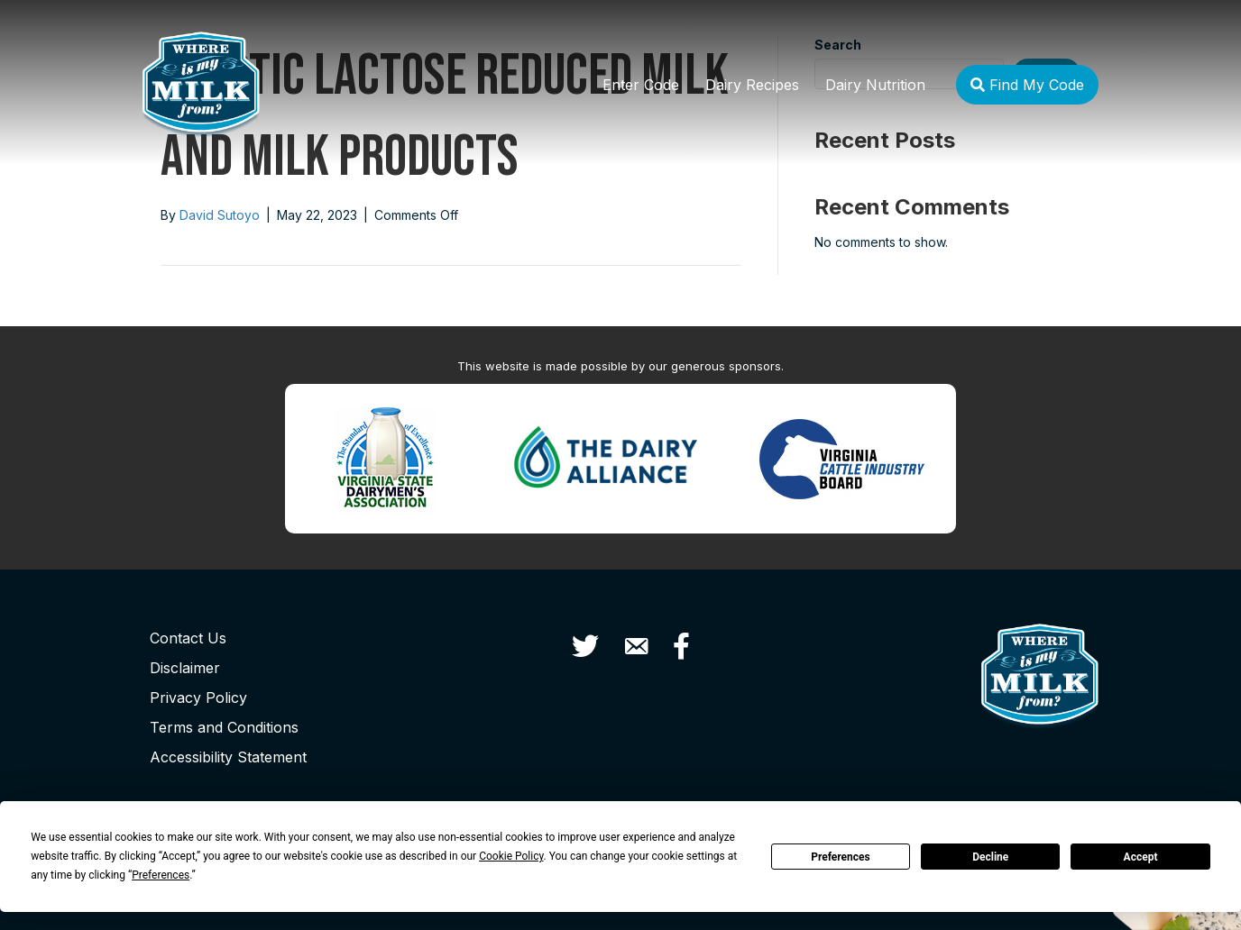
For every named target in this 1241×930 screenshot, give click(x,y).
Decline (990, 857)
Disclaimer (185, 668)
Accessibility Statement (228, 757)
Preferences (840, 857)
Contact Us (188, 638)
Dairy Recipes (752, 85)
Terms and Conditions (224, 727)
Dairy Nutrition (875, 85)
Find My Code (1027, 85)
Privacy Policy (198, 697)
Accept (1141, 857)
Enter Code (640, 85)
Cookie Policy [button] (511, 856)
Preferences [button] (160, 875)
